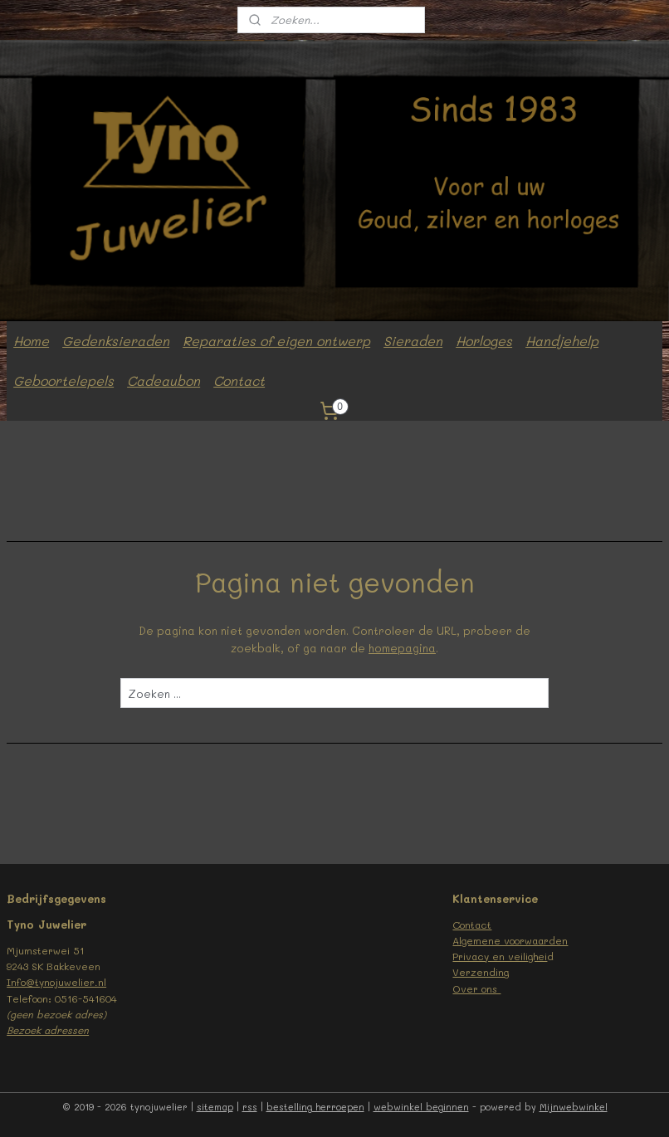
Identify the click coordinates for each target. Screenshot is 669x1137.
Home (31, 340)
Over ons (476, 988)
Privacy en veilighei (499, 956)
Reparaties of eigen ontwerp (276, 340)
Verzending (480, 971)
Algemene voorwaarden (510, 940)
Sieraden (412, 340)
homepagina (402, 647)
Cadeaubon (163, 380)
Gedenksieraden (115, 340)
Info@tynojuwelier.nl (56, 981)
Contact (239, 380)
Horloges (484, 340)
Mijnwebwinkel (574, 1106)
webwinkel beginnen (421, 1106)
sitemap (215, 1106)
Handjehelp (561, 340)
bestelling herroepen (315, 1106)
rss (249, 1106)
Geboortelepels (63, 380)
